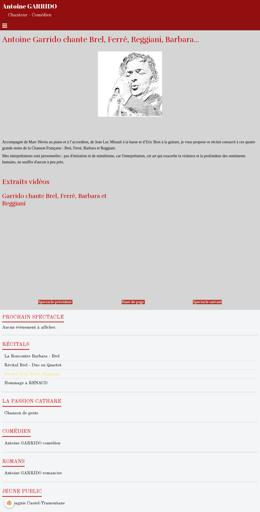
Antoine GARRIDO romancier (33, 473)
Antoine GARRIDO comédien (32, 443)
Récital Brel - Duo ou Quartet (33, 365)
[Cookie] (9, 503)
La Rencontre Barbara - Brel (32, 356)
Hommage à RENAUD (26, 383)
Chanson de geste (21, 413)
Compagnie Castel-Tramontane (34, 503)
